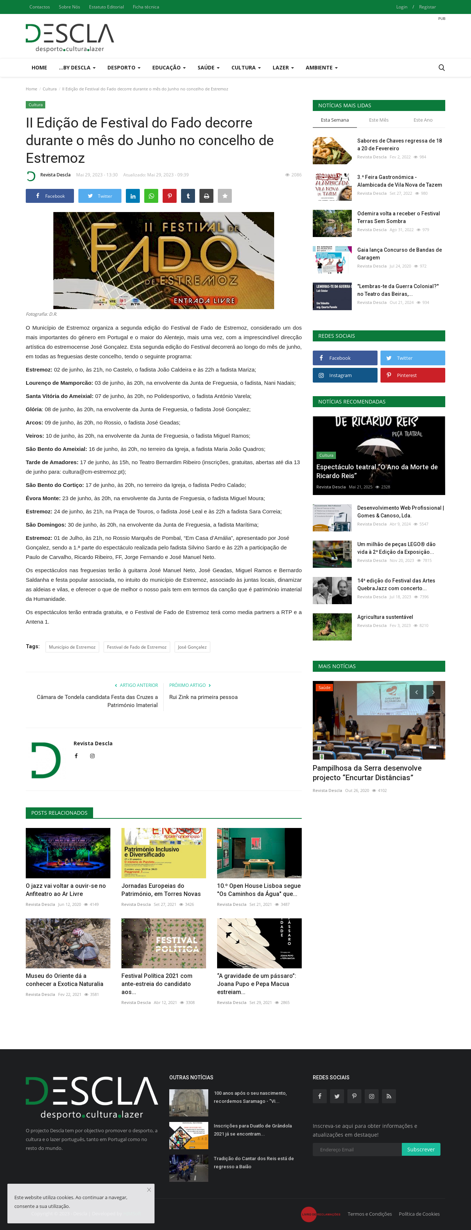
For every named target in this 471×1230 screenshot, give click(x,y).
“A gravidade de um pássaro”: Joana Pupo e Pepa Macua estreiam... (256, 984)
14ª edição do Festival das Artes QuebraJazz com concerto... (396, 584)
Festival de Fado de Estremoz (137, 647)
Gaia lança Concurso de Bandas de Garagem (399, 254)
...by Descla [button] (77, 67)
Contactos (39, 7)
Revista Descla (48, 176)
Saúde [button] (209, 67)
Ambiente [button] (322, 67)
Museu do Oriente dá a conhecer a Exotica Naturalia (64, 979)
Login (401, 7)
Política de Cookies (419, 1214)
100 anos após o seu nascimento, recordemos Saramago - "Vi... (250, 1097)
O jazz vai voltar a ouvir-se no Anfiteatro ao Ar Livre (66, 889)
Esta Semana (335, 119)
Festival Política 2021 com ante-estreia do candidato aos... (156, 984)
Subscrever (421, 1149)
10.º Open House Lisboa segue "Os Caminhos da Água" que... (259, 889)
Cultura (50, 89)
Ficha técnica (146, 7)
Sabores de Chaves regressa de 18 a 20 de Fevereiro (399, 144)
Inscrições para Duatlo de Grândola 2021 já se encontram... (253, 1130)
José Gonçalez (192, 647)
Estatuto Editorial (106, 7)
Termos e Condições (370, 1214)
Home (39, 67)
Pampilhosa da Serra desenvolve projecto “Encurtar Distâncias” (367, 773)
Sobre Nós (69, 7)
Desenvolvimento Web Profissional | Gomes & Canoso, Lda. (400, 512)
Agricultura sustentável (385, 617)
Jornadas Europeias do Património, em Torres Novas (161, 889)
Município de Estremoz (72, 647)
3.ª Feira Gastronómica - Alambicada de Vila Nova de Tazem (399, 181)
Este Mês (379, 119)
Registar (427, 7)
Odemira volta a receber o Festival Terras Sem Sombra (398, 217)
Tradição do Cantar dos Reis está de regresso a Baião (254, 1162)
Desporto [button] (124, 67)
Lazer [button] (283, 67)
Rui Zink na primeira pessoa (203, 697)
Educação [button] (169, 67)
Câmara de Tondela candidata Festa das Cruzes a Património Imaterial (97, 701)
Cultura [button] (246, 67)
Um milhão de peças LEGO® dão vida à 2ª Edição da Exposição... (396, 548)
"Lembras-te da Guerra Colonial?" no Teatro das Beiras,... (398, 290)
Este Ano (423, 119)
